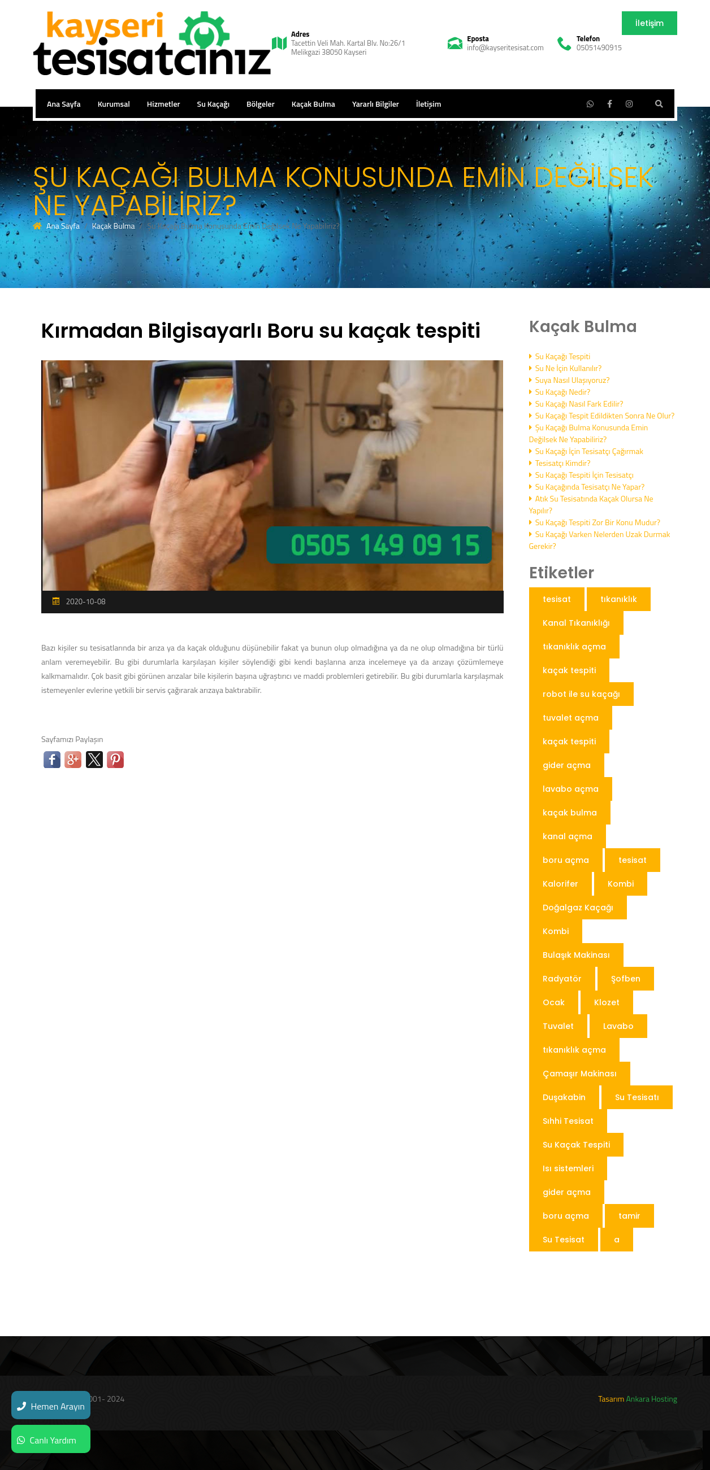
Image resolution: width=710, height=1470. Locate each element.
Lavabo (618, 1026)
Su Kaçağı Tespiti (560, 356)
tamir (629, 1216)
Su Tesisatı (637, 1097)
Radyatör (562, 978)
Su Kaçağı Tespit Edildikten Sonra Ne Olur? (602, 415)
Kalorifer (560, 883)
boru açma (566, 860)
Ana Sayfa (64, 104)
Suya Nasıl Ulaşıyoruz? (569, 380)
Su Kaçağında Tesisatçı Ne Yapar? (587, 486)
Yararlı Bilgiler (375, 104)
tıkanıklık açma (574, 646)
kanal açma (567, 836)
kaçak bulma (570, 812)
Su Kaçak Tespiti (576, 1144)
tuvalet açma (571, 717)
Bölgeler (260, 104)
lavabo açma (571, 789)
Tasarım (611, 1398)
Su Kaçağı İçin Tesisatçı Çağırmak (586, 451)
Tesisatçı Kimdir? (560, 463)
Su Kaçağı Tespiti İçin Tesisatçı (581, 475)
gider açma (567, 765)
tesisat (557, 599)
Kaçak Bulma (313, 104)
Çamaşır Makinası (580, 1073)
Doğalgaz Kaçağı (578, 907)
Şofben (625, 978)
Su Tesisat (564, 1239)
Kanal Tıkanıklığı (576, 623)
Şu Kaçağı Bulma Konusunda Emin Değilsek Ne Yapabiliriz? (588, 433)
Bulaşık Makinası (576, 955)
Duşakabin (564, 1097)
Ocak (554, 1002)
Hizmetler (163, 104)
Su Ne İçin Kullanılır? (565, 368)
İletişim (649, 23)
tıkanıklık (618, 599)
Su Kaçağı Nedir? (560, 392)
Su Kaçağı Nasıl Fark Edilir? (576, 403)
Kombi (621, 883)
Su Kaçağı (213, 104)
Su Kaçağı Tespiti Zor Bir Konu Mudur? (595, 522)
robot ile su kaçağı (581, 694)
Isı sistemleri (568, 1168)
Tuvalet (558, 1026)
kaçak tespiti (569, 670)
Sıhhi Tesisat (568, 1121)
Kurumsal (114, 104)
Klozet (607, 1002)
